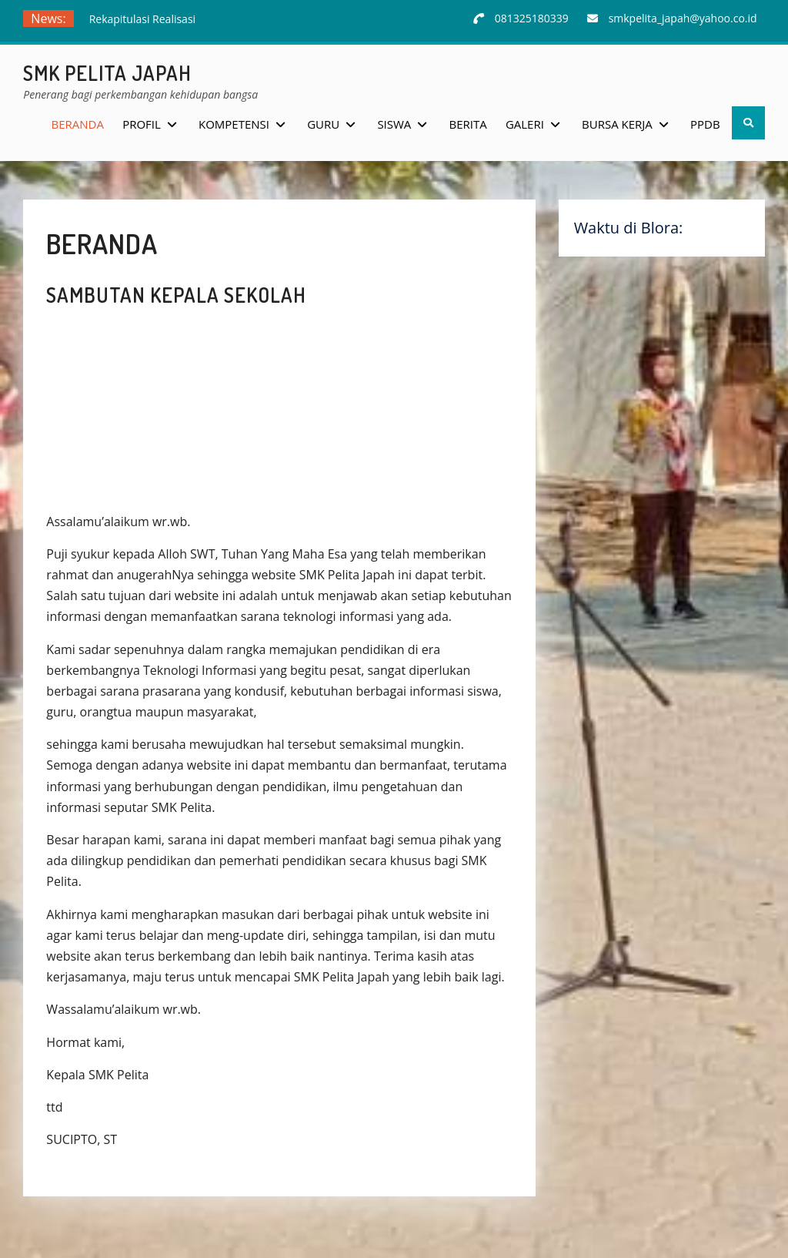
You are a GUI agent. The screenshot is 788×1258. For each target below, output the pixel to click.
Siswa (394, 124)
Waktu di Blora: (628, 227)
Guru (323, 124)
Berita (468, 124)
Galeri (525, 124)
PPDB (705, 124)
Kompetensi (234, 124)
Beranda (78, 124)
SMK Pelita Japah (107, 73)
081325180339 (532, 18)
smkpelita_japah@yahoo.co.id (683, 18)
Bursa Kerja (617, 124)
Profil (141, 124)
